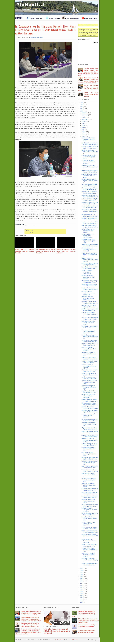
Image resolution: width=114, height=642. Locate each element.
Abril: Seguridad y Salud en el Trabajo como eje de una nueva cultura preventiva (88, 625)
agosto (84, 121)
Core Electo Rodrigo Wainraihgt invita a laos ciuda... (88, 454)
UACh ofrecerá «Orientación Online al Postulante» (89, 514)
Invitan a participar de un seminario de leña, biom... (89, 374)
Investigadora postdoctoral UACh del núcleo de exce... (89, 327)
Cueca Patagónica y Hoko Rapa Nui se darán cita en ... (89, 180)
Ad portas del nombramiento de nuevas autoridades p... (89, 435)
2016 (81, 579)
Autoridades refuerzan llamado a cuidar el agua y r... (89, 559)
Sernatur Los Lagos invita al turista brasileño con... (89, 344)
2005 (81, 602)
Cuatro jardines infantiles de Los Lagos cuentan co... (89, 467)
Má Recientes (76, 607)
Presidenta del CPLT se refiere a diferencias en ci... (89, 215)
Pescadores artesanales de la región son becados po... (89, 458)
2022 (81, 111)
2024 (81, 107)
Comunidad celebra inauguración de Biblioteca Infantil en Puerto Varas (86, 631)
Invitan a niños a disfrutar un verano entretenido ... (89, 564)
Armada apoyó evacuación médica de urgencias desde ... (89, 382)
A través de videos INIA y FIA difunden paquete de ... (89, 199)
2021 (81, 568)
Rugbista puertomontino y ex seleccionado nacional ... (89, 391)
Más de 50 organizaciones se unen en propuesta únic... (89, 171)
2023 (81, 109)
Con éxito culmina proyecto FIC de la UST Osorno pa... (89, 419)
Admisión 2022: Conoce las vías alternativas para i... (89, 192)
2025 (81, 105)
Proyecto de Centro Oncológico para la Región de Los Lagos (91, 94)
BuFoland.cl (75, 640)
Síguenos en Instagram (72, 18)
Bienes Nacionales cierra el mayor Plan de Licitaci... (89, 370)
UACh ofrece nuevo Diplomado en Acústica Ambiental (88, 249)
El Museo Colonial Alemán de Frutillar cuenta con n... (89, 489)
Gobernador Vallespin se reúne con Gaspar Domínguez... (88, 396)
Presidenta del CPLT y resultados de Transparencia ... (87, 235)
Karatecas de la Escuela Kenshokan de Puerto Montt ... (88, 139)
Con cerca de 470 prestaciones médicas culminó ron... (88, 293)
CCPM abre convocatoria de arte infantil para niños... (89, 505)
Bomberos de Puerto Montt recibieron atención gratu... (89, 143)
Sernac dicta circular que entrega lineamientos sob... (89, 288)
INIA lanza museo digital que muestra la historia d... (89, 203)
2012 (81, 587)
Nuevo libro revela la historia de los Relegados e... (89, 432)
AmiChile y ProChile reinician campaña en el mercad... (89, 318)
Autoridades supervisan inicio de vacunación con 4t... (89, 267)
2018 (81, 574)
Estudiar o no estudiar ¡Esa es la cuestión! (89, 219)
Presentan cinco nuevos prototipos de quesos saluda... (88, 501)
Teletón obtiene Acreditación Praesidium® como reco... (89, 245)
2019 (81, 572)
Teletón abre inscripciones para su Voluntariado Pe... (89, 285)
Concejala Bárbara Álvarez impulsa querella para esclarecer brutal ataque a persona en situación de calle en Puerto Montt (88, 72)
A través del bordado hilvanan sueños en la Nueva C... (88, 162)
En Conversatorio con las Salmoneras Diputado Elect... (88, 156)
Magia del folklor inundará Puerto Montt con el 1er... (89, 428)
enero (83, 136)
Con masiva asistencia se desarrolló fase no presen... (89, 470)
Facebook (28, 225)
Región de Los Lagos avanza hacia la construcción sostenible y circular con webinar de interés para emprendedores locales (84, 613)
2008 (81, 596)
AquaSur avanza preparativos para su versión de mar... (89, 206)
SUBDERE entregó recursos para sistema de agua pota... (89, 462)
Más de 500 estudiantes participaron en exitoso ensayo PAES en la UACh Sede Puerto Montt (88, 87)
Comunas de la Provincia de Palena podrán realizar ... (89, 496)
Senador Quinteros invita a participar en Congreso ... (89, 400)
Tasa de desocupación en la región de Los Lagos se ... (89, 147)
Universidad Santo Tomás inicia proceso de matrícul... (89, 302)
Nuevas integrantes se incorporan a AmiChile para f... (89, 475)
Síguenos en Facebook (36, 18)
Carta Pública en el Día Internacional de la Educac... (87, 230)
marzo (84, 132)
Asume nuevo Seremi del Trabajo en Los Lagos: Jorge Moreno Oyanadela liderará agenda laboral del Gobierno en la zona (88, 80)
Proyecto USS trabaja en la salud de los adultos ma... (89, 340)
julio (83, 123)
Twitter (33, 225)
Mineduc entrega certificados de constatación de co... (89, 188)
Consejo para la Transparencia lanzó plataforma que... (87, 331)
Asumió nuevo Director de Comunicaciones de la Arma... (89, 175)
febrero (84, 134)
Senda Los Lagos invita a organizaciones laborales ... (89, 358)
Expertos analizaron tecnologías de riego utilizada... (88, 277)
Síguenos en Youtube (90, 18)
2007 (81, 598)
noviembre (85, 115)
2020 (81, 570)
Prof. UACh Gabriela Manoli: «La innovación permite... (89, 493)
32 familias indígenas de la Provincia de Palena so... (89, 444)
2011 (81, 589)
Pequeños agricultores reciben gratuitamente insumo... (88, 485)
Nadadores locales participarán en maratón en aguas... (89, 509)
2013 (81, 585)
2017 (81, 577)
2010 (81, 591)
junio (83, 125)
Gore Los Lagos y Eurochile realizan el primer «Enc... (89, 185)
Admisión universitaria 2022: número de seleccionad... (89, 222)
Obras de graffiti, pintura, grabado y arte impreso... (89, 403)
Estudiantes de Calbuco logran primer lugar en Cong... (88, 240)
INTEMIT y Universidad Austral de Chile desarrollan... (88, 415)
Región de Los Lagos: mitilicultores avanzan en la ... (89, 151)
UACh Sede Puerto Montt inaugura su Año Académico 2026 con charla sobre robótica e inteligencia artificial (88, 620)
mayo (83, 127)
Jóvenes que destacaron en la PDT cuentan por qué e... (89, 196)
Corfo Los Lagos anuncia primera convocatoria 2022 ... (89, 535)
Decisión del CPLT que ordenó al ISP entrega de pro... (89, 549)
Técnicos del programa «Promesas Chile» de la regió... (88, 387)
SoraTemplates (59, 640)
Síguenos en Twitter (54, 18)
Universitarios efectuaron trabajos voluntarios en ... (89, 306)
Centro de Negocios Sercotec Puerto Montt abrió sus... (88, 348)
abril (83, 130)
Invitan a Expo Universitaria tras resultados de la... (89, 545)
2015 (81, 581)
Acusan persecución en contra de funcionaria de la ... (89, 167)
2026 (81, 102)
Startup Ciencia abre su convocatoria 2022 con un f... (89, 314)
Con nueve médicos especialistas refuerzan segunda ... (88, 366)
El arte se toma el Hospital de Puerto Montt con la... (89, 527)
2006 (81, 600)
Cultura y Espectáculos (51, 607)
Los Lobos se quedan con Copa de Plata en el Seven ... (89, 211)
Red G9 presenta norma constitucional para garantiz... (88, 322)
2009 (81, 593)
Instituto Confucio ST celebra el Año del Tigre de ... (89, 361)
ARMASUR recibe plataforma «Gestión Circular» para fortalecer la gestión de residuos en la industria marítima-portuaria (31, 619)
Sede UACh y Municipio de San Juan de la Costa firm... (89, 226)
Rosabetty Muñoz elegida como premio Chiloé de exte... (88, 424)
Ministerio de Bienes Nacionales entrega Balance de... (87, 298)
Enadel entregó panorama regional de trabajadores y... (89, 254)
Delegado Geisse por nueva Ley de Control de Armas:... (89, 411)
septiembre (85, 119)
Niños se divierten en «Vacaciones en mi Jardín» (89, 407)
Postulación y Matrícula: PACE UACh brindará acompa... (88, 554)
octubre (84, 117)
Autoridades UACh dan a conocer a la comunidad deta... (89, 518)
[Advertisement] (87, 53)
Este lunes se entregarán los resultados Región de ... (89, 309)
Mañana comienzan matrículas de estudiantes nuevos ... (89, 259)
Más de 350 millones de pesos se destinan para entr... (88, 354)
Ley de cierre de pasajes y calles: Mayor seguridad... (89, 377)
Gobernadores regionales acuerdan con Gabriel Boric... (88, 480)
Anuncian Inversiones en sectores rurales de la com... (88, 448)
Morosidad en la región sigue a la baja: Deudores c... (89, 281)
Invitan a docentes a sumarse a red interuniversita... (87, 272)
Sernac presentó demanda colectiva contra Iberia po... (89, 531)
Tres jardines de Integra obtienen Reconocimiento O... (89, 336)
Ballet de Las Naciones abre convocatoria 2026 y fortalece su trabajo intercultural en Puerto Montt (57, 631)
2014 (81, 583)
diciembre (84, 113)
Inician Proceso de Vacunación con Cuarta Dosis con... (88, 541)
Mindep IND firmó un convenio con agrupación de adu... (89, 440)
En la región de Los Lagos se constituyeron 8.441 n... (89, 264)
